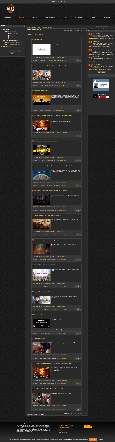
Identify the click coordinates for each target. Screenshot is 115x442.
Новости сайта (11, 32)
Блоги (65, 17)
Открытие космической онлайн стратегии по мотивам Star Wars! (53, 115)
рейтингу (41, 34)
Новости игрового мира (13, 42)
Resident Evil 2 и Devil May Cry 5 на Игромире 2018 (48, 389)
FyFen (63, 82)
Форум (34, 17)
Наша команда (63, 432)
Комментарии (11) (61, 160)
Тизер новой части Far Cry (42, 315)
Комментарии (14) (61, 333)
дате (36, 34)
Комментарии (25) (61, 286)
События (11, 38)
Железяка (64, 132)
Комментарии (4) (62, 409)
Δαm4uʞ (64, 206)
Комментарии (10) (61, 235)
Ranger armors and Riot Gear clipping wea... (100, 38)
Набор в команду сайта (101, 26)
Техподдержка (62, 430)
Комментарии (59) (61, 358)
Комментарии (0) (60, 136)
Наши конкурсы (101, 28)
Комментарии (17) (61, 60)
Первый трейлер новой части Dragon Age (46, 240)
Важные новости (13, 34)
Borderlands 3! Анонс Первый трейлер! (45, 141)
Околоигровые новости (13, 44)
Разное (92, 17)
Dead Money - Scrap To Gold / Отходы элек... (101, 54)
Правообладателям (64, 427)
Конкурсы (11, 36)
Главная (7, 17)
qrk (63, 107)
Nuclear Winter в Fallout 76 (42, 90)
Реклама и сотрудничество (66, 425)
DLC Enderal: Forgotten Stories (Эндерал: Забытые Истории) (51, 190)
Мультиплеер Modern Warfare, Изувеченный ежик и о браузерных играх (55, 66)
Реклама (106, 17)
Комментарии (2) (62, 210)
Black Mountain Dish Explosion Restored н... (100, 46)
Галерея (78, 17)
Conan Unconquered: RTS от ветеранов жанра (47, 215)
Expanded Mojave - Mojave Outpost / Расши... (101, 69)
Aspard (64, 57)
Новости (53, 57)
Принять (92, 439)
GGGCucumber (96, 33)
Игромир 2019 (38, 39)
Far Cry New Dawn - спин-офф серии (45, 265)
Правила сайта (63, 429)
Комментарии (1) (61, 85)
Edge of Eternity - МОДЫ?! (41, 292)
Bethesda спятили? (40, 338)
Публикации (50, 17)
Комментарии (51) (60, 110)
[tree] (13, 38)
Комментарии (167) (62, 259)
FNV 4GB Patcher (93, 62)
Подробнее (102, 439)
